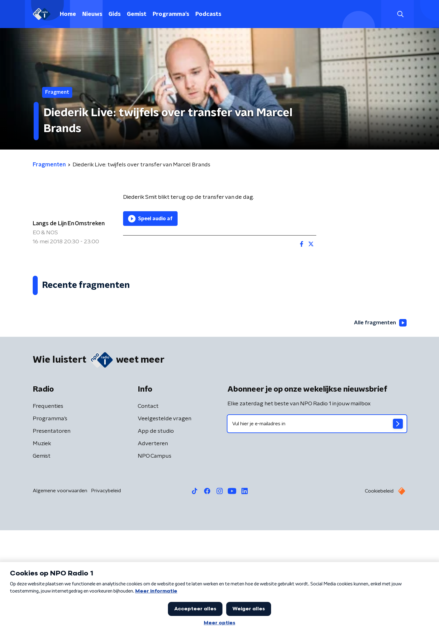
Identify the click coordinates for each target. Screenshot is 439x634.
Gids (114, 14)
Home (68, 14)
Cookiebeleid (379, 594)
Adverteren (153, 547)
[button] (197, 621)
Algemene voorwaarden (60, 594)
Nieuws (92, 14)
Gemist (136, 14)
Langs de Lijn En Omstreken (69, 223)
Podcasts (208, 14)
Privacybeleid (106, 594)
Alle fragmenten (379, 426)
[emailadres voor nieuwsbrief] (317, 527)
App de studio (156, 535)
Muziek (42, 547)
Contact (148, 510)
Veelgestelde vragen (164, 522)
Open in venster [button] (411, 621)
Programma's (171, 14)
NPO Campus (154, 560)
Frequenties (48, 510)
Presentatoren (51, 535)
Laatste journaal (344, 620)
